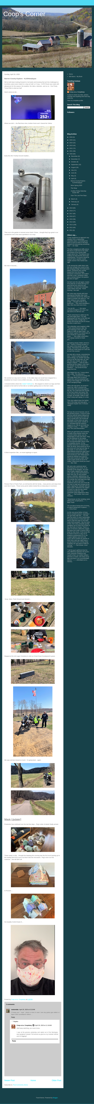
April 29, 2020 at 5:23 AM (27, 1009)
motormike (14, 1009)
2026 (71, 137)
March (73, 199)
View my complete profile (75, 100)
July (72, 170)
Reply (13, 1017)
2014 (71, 222)
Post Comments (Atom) (20, 1085)
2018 (71, 211)
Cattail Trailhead (27, 384)
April (72, 178)
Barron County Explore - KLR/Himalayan (78, 181)
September (74, 164)
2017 (71, 213)
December (74, 156)
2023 (71, 145)
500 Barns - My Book (75, 76)
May (72, 176)
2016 (71, 216)
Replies (15, 1021)
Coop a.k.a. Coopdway (24, 1025)
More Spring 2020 (76, 185)
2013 (71, 224)
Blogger (55, 1098)
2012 (71, 227)
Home (33, 1080)
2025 (71, 140)
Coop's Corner (24, 14)
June (73, 173)
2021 (71, 151)
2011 (71, 230)
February (74, 202)
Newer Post (9, 1080)
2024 (71, 143)
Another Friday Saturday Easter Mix (78, 192)
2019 (71, 208)
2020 (71, 154)
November (74, 159)
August (73, 167)
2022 (71, 148)
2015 (71, 219)
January (74, 204)
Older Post (56, 1080)
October (74, 162)
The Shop (74, 188)
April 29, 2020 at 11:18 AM (43, 1025)
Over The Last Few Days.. (79, 195)
